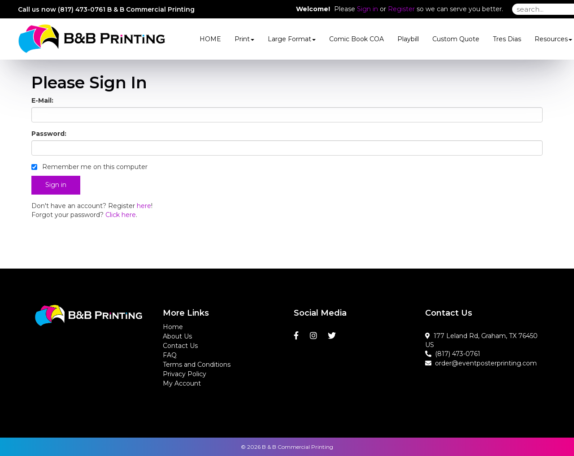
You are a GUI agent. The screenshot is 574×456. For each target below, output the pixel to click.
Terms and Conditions (196, 364)
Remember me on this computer (89, 167)
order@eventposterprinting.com (481, 363)
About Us (177, 336)
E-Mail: (42, 100)
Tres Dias (507, 39)
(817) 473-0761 (452, 354)
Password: (48, 134)
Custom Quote (455, 39)
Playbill (408, 39)
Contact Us (180, 346)
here (144, 206)
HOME (210, 39)
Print (244, 39)
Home (173, 327)
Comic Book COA (356, 39)
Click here (120, 215)
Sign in (367, 9)
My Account (182, 383)
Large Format (292, 39)
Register (401, 9)
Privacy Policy (184, 374)
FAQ (170, 355)
